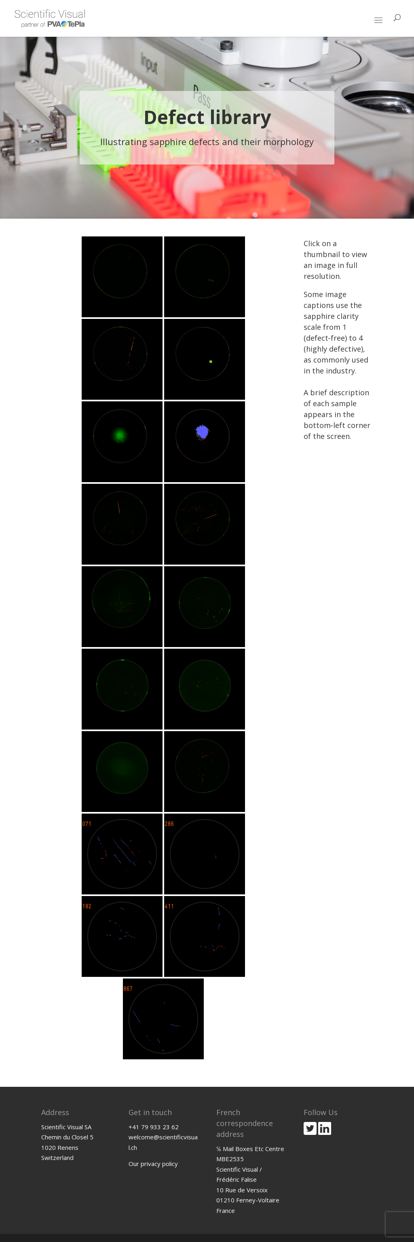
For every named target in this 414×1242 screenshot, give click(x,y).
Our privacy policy (153, 1164)
